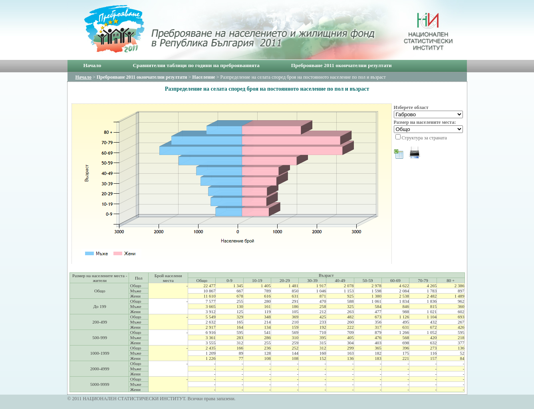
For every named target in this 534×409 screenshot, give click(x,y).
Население (203, 77)
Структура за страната (424, 138)
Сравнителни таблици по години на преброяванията (196, 65)
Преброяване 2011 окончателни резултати (341, 65)
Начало (92, 65)
